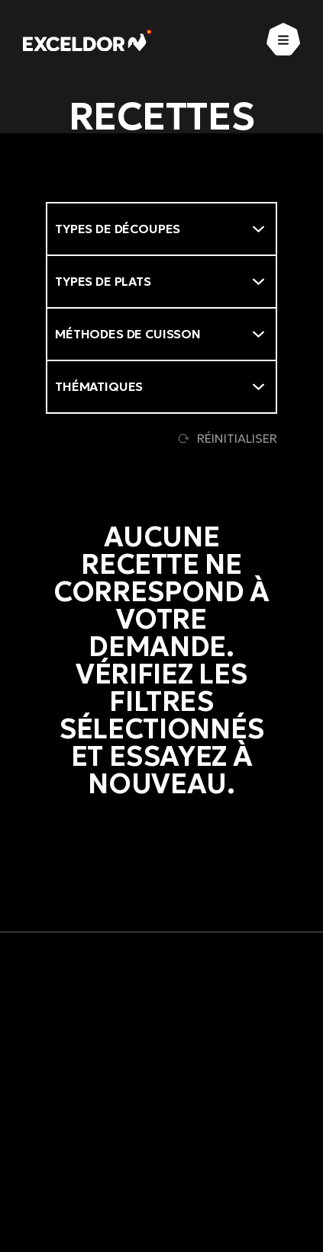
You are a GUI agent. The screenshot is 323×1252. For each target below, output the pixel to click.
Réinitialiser (227, 438)
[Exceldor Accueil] (87, 40)
